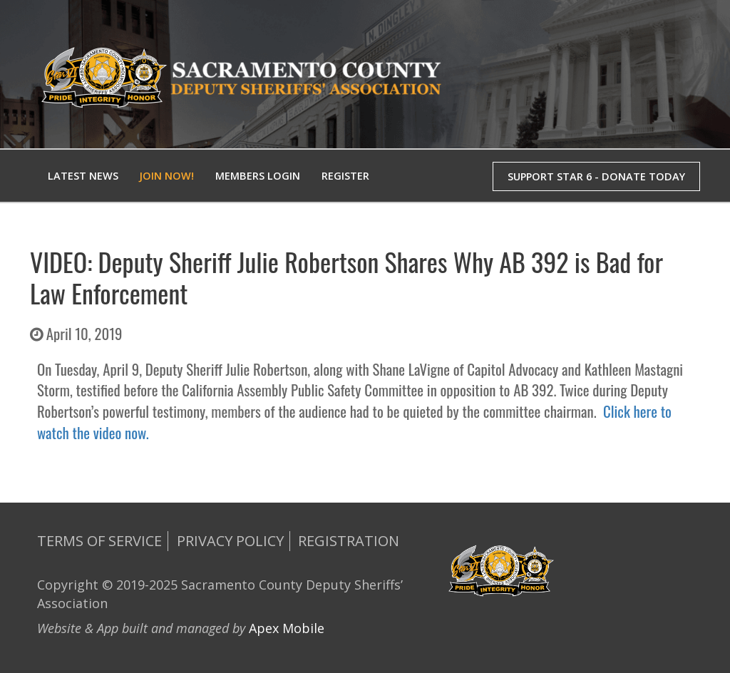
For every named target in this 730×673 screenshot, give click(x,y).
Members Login (257, 176)
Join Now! (167, 176)
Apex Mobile (286, 628)
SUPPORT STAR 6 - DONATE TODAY (596, 176)
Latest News (83, 176)
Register (345, 176)
